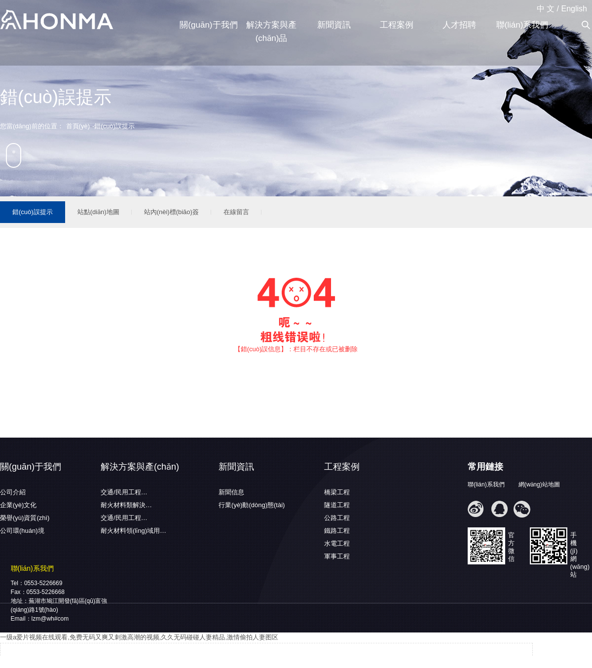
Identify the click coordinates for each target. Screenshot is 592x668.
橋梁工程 (337, 492)
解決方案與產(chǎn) (140, 467)
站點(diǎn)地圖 (98, 212)
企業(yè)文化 (18, 505)
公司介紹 (13, 492)
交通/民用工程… (124, 492)
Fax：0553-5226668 (38, 592)
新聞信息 (231, 492)
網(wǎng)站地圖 (539, 484)
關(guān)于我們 (208, 25)
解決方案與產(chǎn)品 (271, 31)
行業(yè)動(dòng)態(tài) (252, 505)
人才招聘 (459, 25)
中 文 (546, 8)
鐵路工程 (337, 530)
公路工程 (337, 517)
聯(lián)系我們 (522, 25)
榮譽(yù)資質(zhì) (24, 517)
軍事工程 (337, 556)
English (574, 8)
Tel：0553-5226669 (37, 583)
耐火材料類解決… (126, 505)
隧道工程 (337, 505)
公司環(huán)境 (22, 530)
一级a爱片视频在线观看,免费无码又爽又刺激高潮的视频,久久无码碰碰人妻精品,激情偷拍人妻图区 (139, 637)
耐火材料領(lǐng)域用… (133, 530)
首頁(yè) (78, 126)
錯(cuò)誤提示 (32, 212)
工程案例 (396, 25)
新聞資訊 (334, 25)
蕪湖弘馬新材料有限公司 (56, 20)
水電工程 (337, 543)
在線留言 (236, 212)
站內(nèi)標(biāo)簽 (171, 212)
